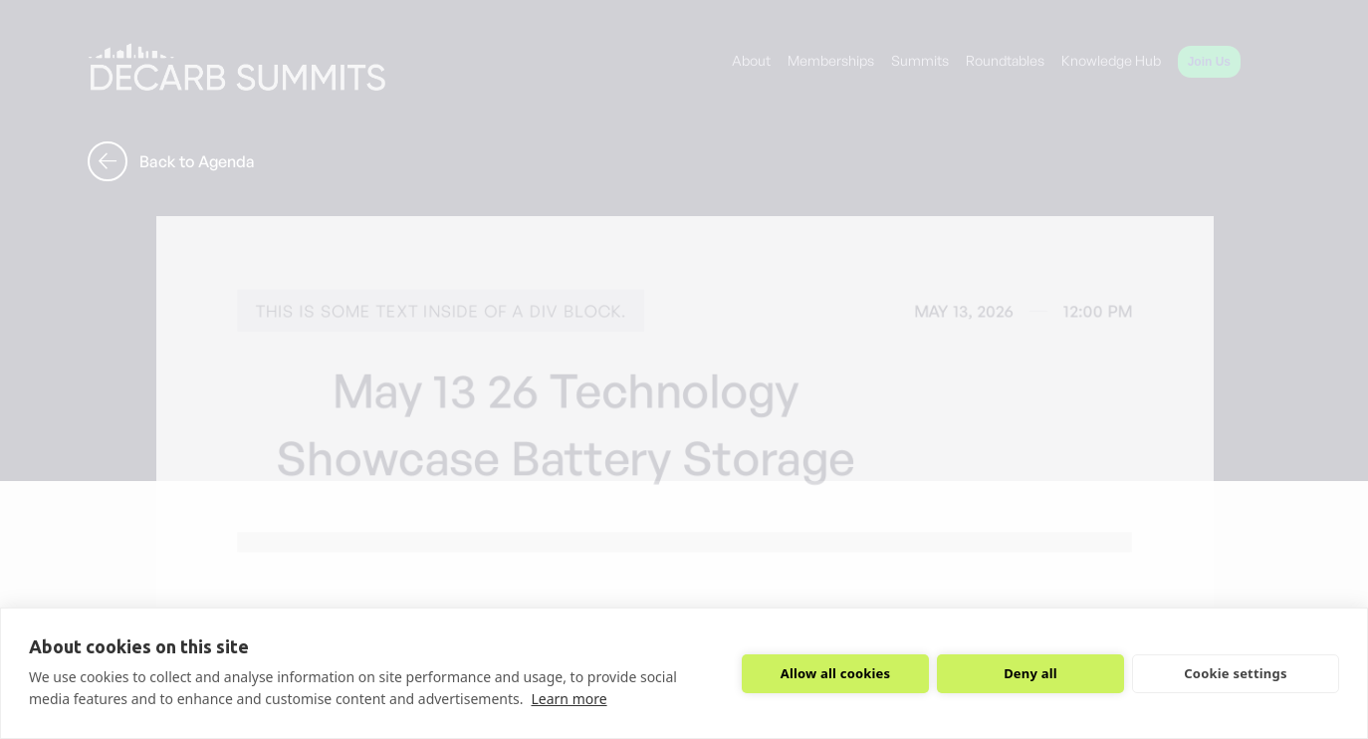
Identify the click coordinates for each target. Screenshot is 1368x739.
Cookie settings (1235, 673)
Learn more (568, 698)
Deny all (1030, 673)
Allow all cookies (836, 673)
